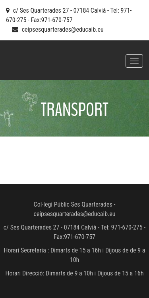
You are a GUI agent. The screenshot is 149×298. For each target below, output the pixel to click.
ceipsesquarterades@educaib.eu (63, 29)
